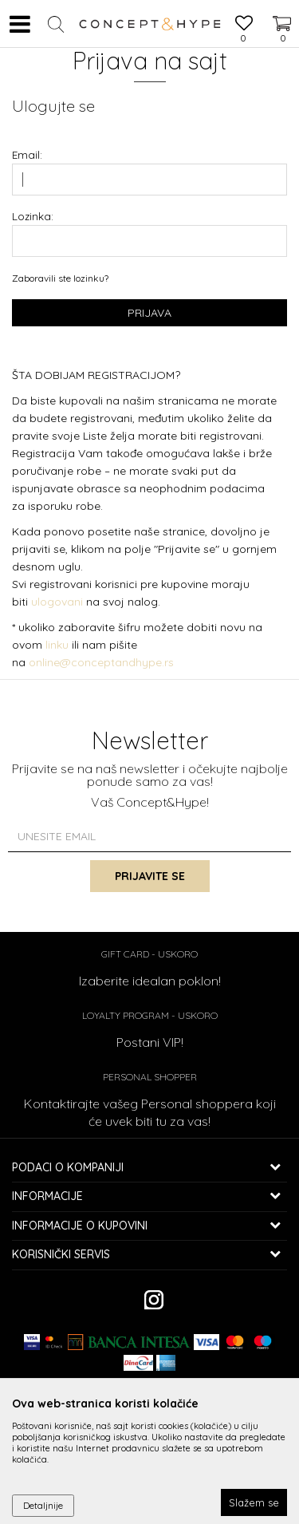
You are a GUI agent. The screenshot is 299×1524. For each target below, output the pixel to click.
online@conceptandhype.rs (101, 662)
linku (57, 645)
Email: (27, 154)
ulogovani (58, 601)
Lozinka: (32, 216)
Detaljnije (43, 1505)
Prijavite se (150, 876)
